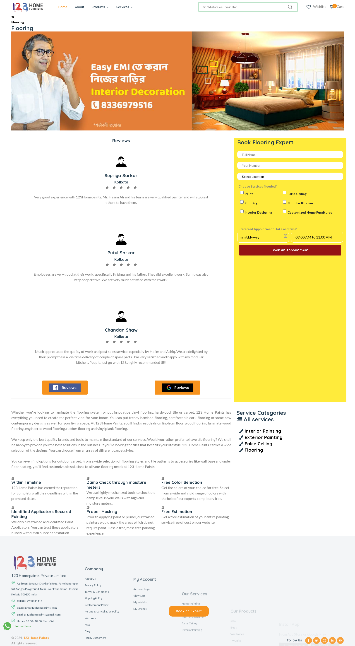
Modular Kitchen (300, 203)
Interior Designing (258, 212)
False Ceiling (297, 194)
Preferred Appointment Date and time (267, 229)
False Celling (257, 443)
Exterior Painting (263, 437)
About (79, 7)
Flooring (17, 22)
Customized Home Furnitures (310, 212)
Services (124, 7)
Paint (249, 194)
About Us (90, 636)
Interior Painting (262, 431)
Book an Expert (189, 611)
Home (62, 7)
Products (100, 7)
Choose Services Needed (257, 186)
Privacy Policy (93, 643)
